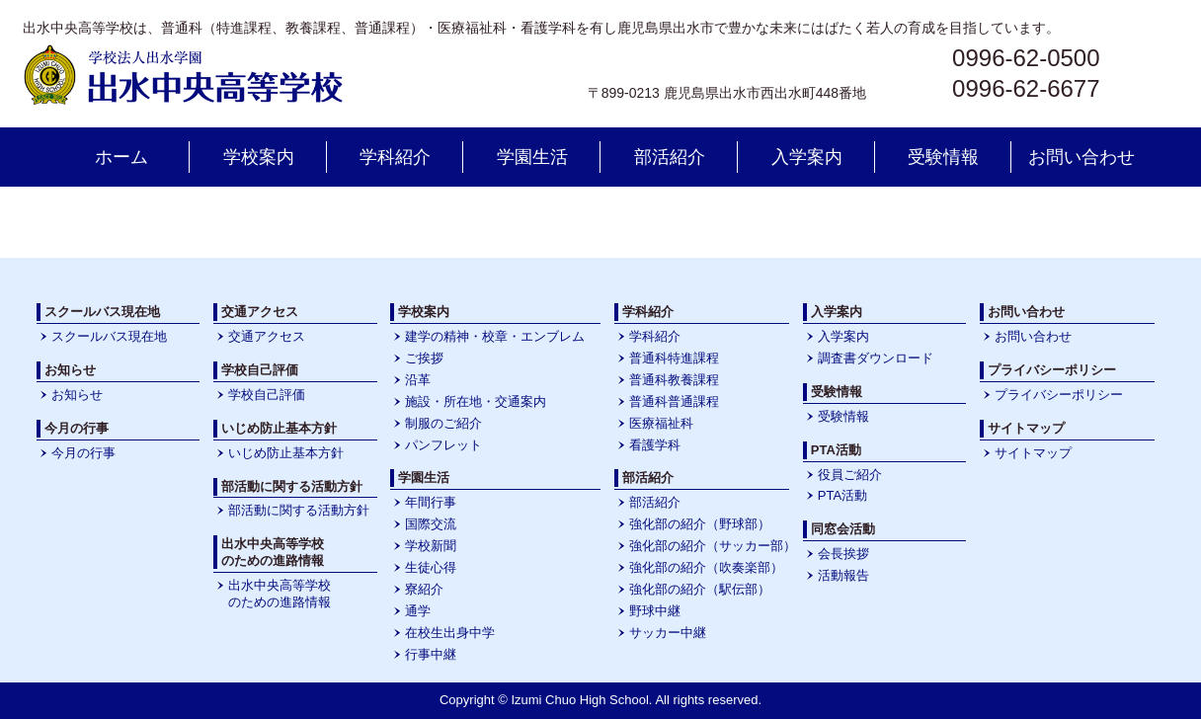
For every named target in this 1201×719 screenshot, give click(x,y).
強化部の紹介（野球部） (699, 524)
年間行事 (430, 502)
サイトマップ (1033, 452)
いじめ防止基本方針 (286, 452)
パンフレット (443, 445)
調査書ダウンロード (875, 358)
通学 (418, 610)
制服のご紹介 (443, 423)
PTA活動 (842, 495)
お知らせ (77, 394)
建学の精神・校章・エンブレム (495, 336)
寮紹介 (424, 589)
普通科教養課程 (674, 379)
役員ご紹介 (850, 474)
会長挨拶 (843, 553)
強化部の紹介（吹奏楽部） (706, 567)
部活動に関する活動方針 (298, 510)
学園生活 (532, 157)
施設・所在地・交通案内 (475, 401)
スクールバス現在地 (109, 336)
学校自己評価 (266, 394)
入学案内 (806, 157)
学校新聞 (430, 545)
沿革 (418, 379)
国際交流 (430, 524)
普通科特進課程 (674, 358)
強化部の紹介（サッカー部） (712, 545)
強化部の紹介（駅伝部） (699, 589)
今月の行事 (83, 452)
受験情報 (943, 157)
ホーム (121, 157)
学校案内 (258, 157)
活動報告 (843, 575)
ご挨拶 (424, 358)
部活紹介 (669, 157)
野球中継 (655, 610)
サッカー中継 (667, 632)
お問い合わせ (1081, 157)
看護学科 (655, 445)
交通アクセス (266, 336)
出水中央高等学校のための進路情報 (279, 593)
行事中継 (430, 654)
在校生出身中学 (450, 632)
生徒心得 (430, 567)
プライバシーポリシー (1059, 394)
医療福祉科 (661, 423)
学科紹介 (395, 157)
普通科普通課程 (674, 401)
